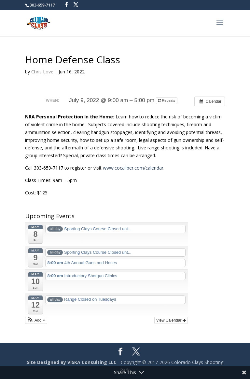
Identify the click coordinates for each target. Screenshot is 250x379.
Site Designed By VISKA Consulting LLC (72, 362)
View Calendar (171, 320)
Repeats (167, 100)
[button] (36, 320)
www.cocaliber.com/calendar (133, 168)
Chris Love (42, 71)
